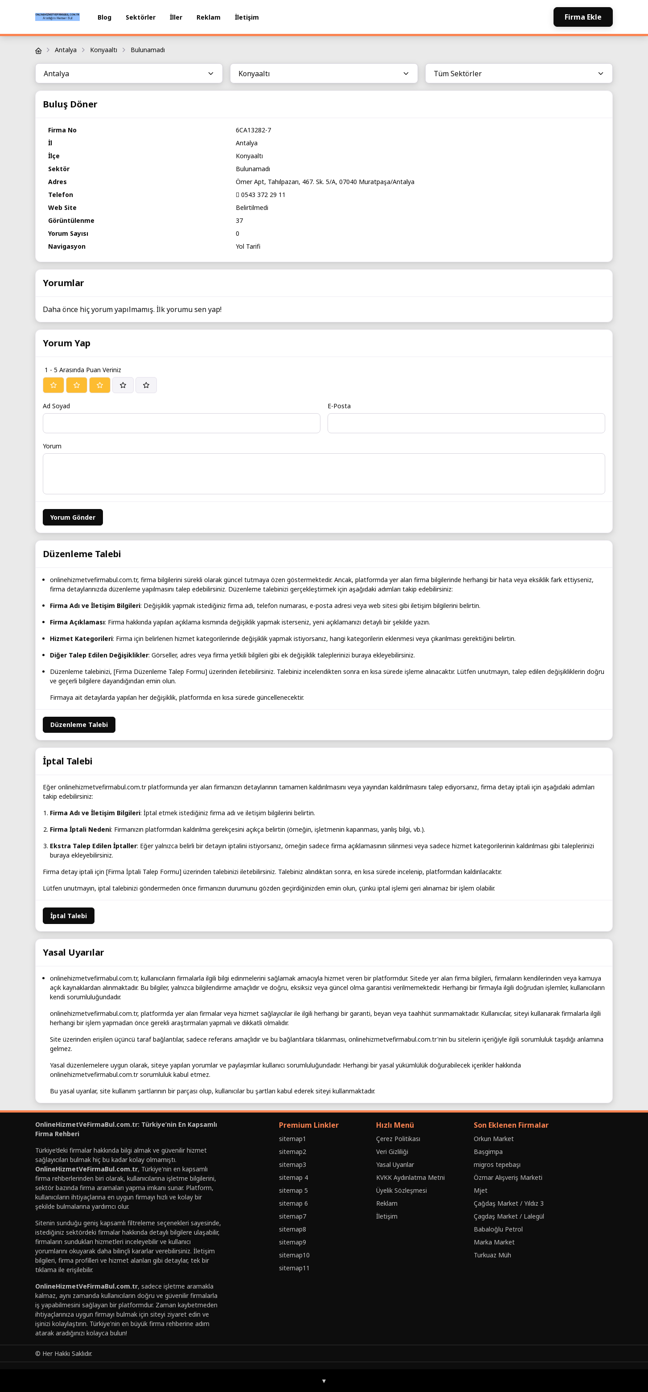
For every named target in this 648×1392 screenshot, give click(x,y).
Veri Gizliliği (392, 1151)
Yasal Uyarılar (395, 1164)
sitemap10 (294, 1255)
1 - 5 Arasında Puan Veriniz (83, 369)
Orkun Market (494, 1138)
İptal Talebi (68, 916)
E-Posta (339, 406)
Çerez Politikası (398, 1138)
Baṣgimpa (488, 1151)
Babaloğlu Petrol (498, 1229)
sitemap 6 (293, 1203)
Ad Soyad (56, 406)
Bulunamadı (148, 49)
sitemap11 (294, 1268)
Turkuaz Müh (492, 1255)
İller (176, 17)
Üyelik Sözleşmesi (401, 1190)
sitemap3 (292, 1164)
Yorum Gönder (72, 517)
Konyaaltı (103, 49)
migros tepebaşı (497, 1164)
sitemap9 (292, 1242)
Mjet (481, 1190)
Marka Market (494, 1242)
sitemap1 (292, 1138)
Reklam (209, 17)
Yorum (52, 446)
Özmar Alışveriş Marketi (508, 1177)
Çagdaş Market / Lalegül (509, 1216)
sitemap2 (292, 1151)
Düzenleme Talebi (79, 724)
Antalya (66, 49)
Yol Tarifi (248, 246)
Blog (104, 17)
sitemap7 (292, 1216)
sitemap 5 (293, 1190)
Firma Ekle (583, 17)
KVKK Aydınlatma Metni (410, 1177)
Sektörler (141, 17)
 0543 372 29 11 (261, 194)
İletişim (247, 17)
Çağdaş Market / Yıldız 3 (509, 1203)
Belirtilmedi (252, 207)
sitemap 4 (293, 1177)
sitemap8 (292, 1229)
